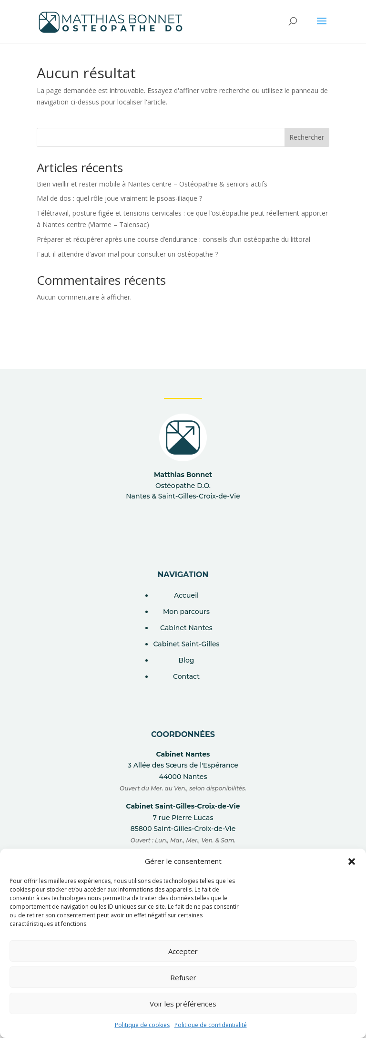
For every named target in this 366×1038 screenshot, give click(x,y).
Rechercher (306, 137)
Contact (186, 676)
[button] (351, 861)
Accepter (183, 951)
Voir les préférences (183, 1003)
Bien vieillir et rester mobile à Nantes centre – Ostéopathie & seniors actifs (152, 183)
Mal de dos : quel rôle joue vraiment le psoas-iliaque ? (119, 198)
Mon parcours (186, 611)
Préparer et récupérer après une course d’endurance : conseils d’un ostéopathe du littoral (173, 239)
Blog (186, 660)
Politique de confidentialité (210, 1025)
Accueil (186, 595)
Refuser (183, 977)
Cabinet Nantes (186, 627)
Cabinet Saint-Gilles (186, 644)
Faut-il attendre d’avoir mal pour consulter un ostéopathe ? (127, 254)
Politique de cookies (142, 1025)
